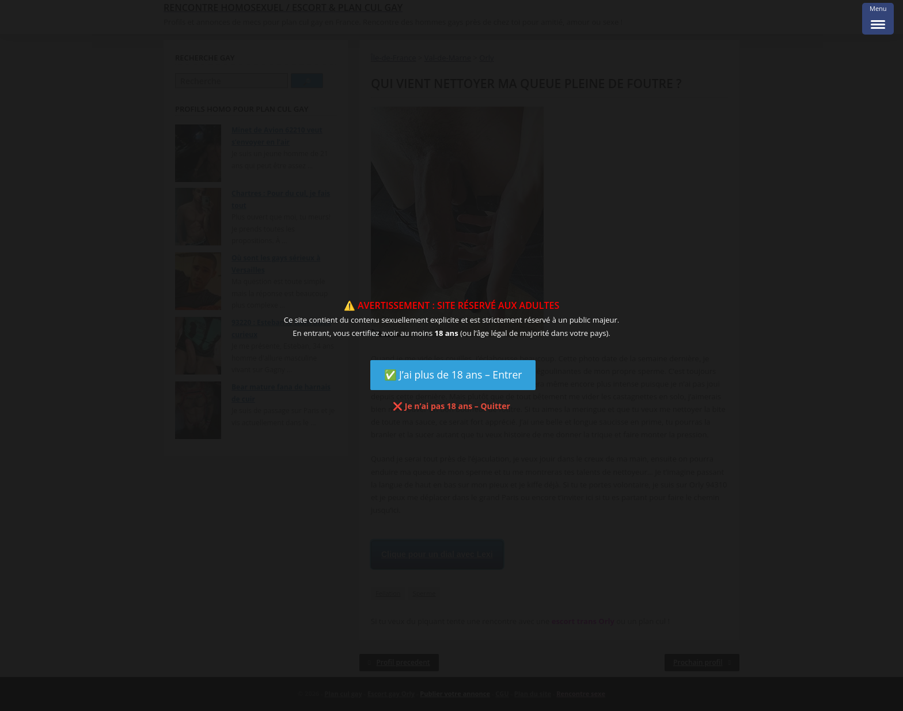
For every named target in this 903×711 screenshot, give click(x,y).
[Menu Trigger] (878, 19)
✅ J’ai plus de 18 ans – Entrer (453, 374)
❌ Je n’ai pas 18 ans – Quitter (451, 405)
